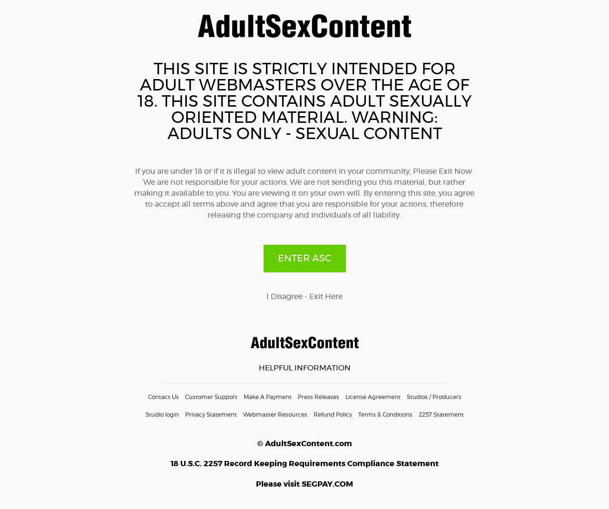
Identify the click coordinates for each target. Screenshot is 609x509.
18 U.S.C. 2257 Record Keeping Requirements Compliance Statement (305, 464)
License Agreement (373, 397)
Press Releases (318, 397)
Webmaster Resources (275, 415)
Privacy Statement (211, 415)
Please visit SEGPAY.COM (304, 484)
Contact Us (163, 397)
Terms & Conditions (385, 415)
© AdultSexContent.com (304, 444)
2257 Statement (441, 415)
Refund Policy (333, 415)
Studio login (162, 415)
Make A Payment (268, 397)
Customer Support (211, 397)
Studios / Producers (434, 397)
